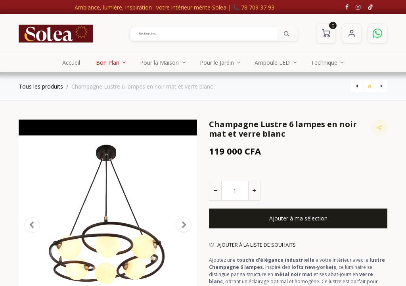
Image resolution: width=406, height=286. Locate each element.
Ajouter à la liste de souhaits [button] (252, 244)
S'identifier (352, 33)
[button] (298, 218)
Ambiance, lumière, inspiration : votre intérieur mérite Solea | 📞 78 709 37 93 (174, 7)
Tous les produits (41, 86)
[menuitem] (71, 62)
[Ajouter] (254, 190)
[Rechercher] (287, 33)
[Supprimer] (215, 190)
